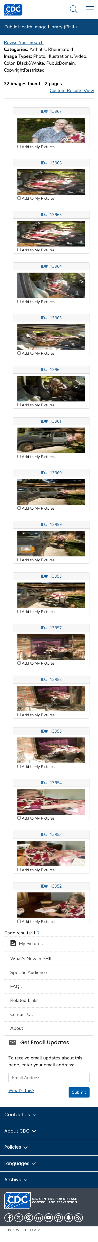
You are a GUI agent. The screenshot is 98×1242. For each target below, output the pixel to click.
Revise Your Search (23, 42)
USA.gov (32, 1230)
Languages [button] (20, 1163)
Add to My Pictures (38, 146)
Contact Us (21, 1014)
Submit (79, 1092)
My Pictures (26, 944)
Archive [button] (16, 1179)
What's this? (21, 1091)
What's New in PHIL (31, 959)
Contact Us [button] (20, 1114)
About (16, 1028)
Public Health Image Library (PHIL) (40, 27)
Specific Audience (28, 972)
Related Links (24, 1000)
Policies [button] (16, 1147)
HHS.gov (11, 1230)
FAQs (16, 986)
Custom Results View (72, 90)
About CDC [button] (20, 1131)
